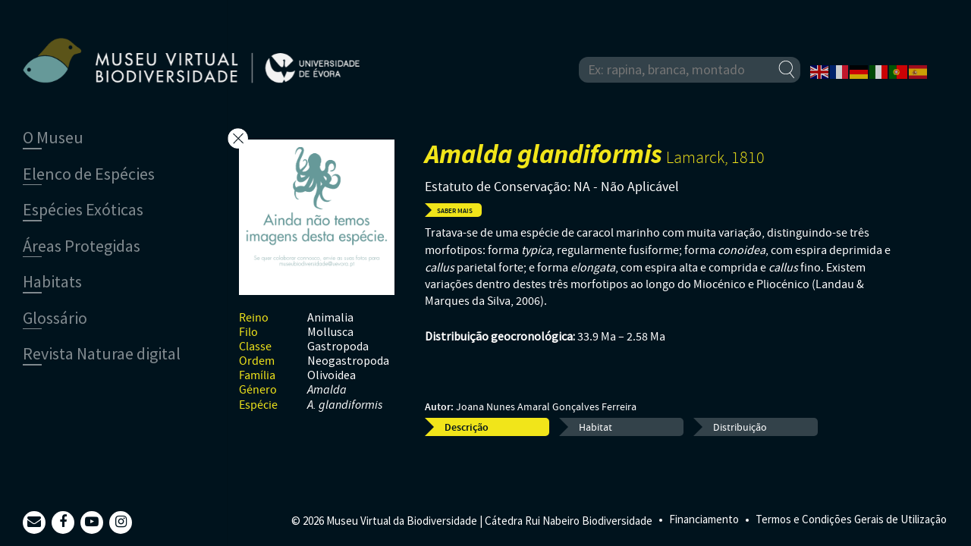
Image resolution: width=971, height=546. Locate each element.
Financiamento (704, 519)
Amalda (327, 390)
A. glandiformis (344, 405)
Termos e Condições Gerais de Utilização (851, 519)
